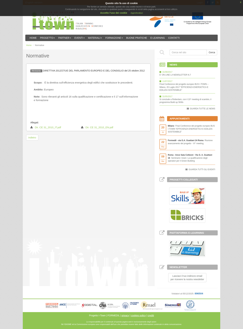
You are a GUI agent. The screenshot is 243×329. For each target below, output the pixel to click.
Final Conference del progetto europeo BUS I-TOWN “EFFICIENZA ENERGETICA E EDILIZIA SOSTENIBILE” (191, 129)
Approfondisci (136, 13)
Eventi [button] (79, 37)
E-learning (157, 37)
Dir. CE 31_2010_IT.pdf (48, 127)
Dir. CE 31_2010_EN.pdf (99, 127)
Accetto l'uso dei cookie (113, 12)
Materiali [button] (95, 37)
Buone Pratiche (136, 37)
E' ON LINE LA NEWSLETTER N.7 (175, 75)
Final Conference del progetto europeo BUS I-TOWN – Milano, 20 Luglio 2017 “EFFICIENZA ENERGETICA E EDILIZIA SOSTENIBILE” (184, 87)
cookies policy (138, 315)
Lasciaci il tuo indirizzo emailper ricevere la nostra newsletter (187, 278)
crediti (151, 315)
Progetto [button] (47, 37)
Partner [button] (64, 37)
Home (33, 37)
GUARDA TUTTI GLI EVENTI (202, 169)
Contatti (174, 37)
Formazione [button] (114, 37)
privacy (125, 315)
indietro (32, 137)
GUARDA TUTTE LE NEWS (202, 108)
